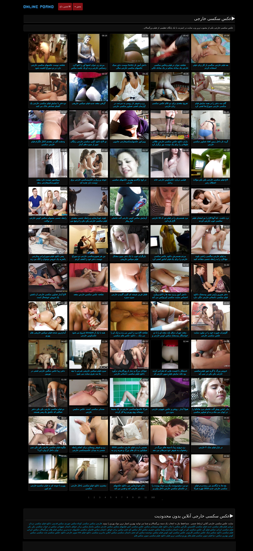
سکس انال (140, 529)
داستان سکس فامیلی (94, 529)
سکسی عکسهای (77, 529)
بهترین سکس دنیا (217, 535)
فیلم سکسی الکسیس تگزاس (191, 526)
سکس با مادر (171, 526)
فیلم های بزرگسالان (45, 529)
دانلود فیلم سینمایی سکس (153, 526)
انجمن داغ (62, 6)
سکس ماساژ (91, 526)
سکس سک (208, 532)
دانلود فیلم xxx (81, 532)
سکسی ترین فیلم (171, 535)
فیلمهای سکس (117, 526)
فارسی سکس (93, 523)
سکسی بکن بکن (32, 526)
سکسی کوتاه (80, 523)
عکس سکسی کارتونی (192, 532)
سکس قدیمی (55, 523)
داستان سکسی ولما (167, 529)
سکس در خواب (47, 526)
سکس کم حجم (128, 529)
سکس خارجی (103, 526)
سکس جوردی (68, 523)
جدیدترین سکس (61, 529)
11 (143, 497)
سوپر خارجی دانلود (66, 532)
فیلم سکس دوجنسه (151, 532)
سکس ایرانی (30, 529)
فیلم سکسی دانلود (222, 532)
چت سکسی (38, 532)
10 (136, 497)
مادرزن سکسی (95, 532)
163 (150, 497)
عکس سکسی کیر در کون (187, 529)
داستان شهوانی (61, 526)
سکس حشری (152, 529)
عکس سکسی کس (132, 526)
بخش (75, 6)
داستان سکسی (121, 532)
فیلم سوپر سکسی (200, 535)
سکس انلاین (108, 532)
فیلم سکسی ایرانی (221, 529)
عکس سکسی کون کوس (171, 532)
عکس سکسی (51, 532)
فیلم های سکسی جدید (214, 526)
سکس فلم (136, 535)
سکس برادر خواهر (77, 526)
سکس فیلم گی (206, 529)
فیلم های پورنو (186, 535)
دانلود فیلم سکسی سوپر (152, 535)
